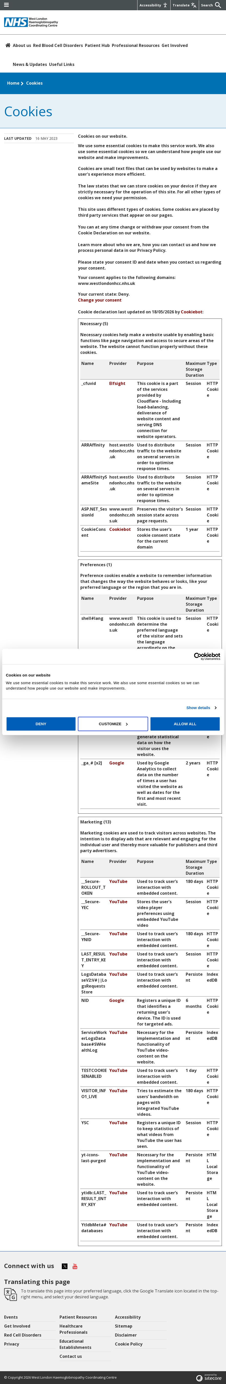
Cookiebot (191, 312)
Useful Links (61, 64)
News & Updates (30, 64)
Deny (41, 724)
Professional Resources (136, 45)
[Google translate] (184, 5)
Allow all (185, 724)
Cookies (34, 83)
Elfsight (117, 383)
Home (13, 83)
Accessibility (128, 1317)
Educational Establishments (75, 1344)
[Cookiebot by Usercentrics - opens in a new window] (197, 656)
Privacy (11, 1344)
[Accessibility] (153, 5)
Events (11, 1317)
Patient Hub (97, 45)
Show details (198, 707)
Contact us (71, 1356)
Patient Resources (78, 1317)
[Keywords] (207, 5)
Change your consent (100, 300)
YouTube (118, 881)
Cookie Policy (128, 1344)
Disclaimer (126, 1335)
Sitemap (123, 1326)
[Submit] (217, 5)
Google (116, 763)
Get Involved (175, 45)
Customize (113, 724)
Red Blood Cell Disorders (58, 45)
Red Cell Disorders (22, 1335)
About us (22, 45)
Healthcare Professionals (73, 1329)
